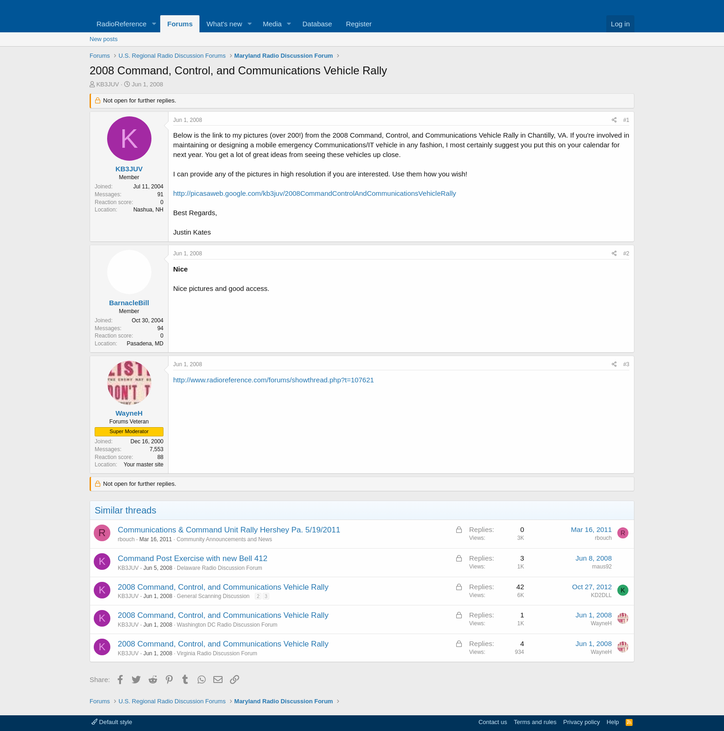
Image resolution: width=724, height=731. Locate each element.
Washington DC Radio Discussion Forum (227, 625)
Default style (111, 722)
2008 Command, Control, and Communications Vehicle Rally (223, 587)
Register (359, 24)
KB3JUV (108, 84)
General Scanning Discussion (213, 596)
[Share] (614, 120)
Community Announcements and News (224, 539)
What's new (224, 24)
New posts (104, 39)
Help (613, 722)
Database (317, 24)
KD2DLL (601, 595)
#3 (626, 364)
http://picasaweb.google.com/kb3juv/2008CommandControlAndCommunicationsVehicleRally (314, 193)
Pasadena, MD (145, 343)
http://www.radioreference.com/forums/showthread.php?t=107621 (273, 380)
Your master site (143, 464)
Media (272, 24)
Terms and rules (535, 722)
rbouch (126, 539)
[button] (153, 23)
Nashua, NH (148, 209)
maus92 (602, 566)
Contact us (492, 722)
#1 (626, 120)
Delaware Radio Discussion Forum (219, 568)
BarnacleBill (129, 303)
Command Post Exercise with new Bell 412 (192, 558)
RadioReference (121, 24)
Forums (180, 24)
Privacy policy (581, 722)
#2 (626, 253)
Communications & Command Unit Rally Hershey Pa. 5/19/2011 (229, 530)
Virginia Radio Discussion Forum (217, 653)
